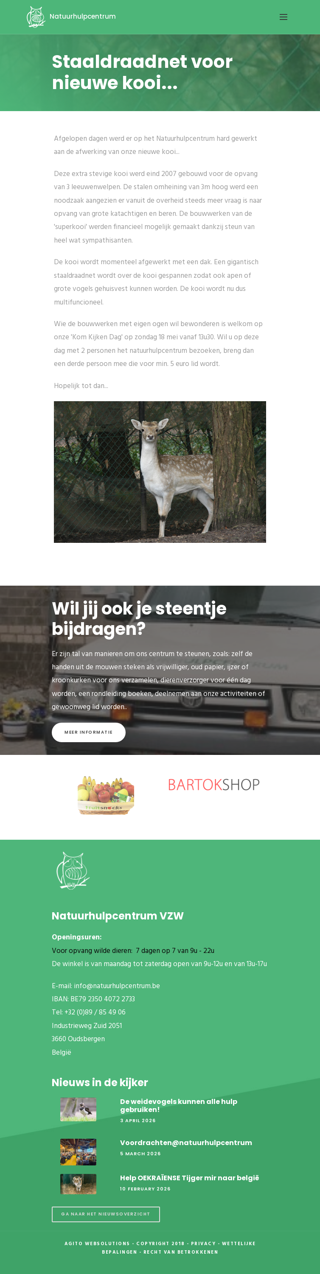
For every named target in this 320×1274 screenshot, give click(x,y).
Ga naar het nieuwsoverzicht (106, 1214)
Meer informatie (89, 732)
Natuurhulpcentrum (70, 16)
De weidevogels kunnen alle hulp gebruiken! (178, 1106)
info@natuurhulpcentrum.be (117, 986)
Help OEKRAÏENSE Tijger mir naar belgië (189, 1178)
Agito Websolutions (97, 1244)
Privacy (203, 1244)
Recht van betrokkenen (181, 1252)
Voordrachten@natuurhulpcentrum (186, 1143)
